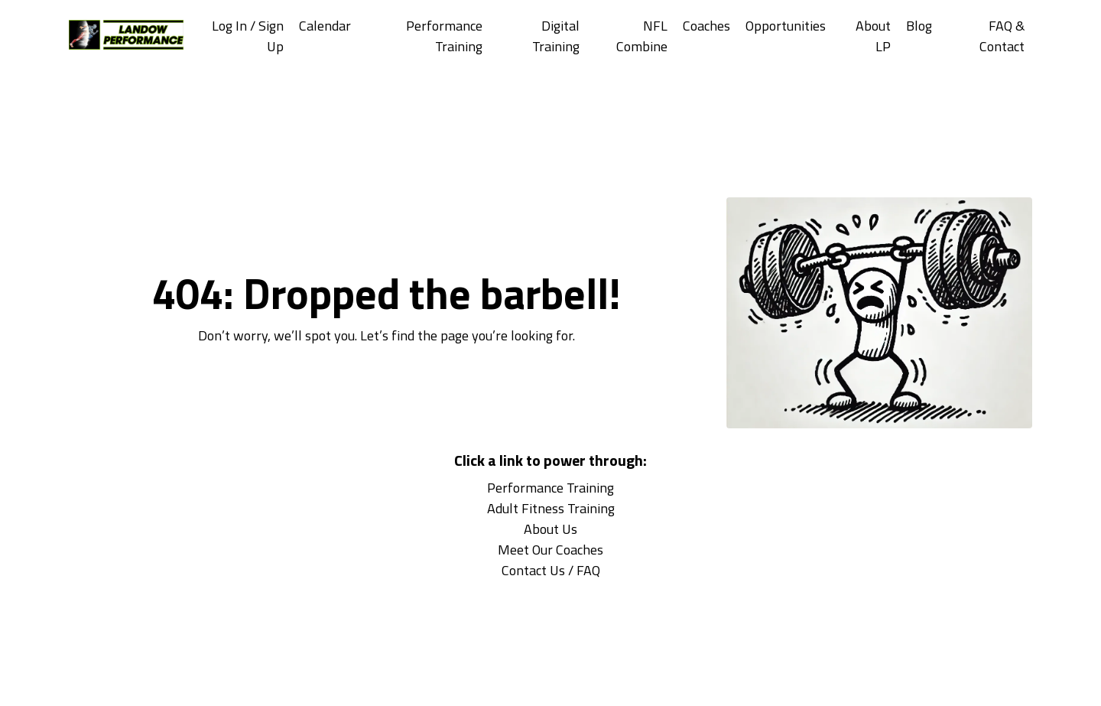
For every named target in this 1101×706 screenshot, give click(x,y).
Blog (919, 25)
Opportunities (785, 25)
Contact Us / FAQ (551, 570)
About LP (873, 36)
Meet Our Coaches (550, 549)
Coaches (706, 25)
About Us (550, 529)
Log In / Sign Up (248, 36)
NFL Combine (641, 36)
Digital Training (556, 36)
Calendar (325, 25)
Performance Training (444, 36)
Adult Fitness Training (551, 508)
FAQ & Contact (1002, 36)
